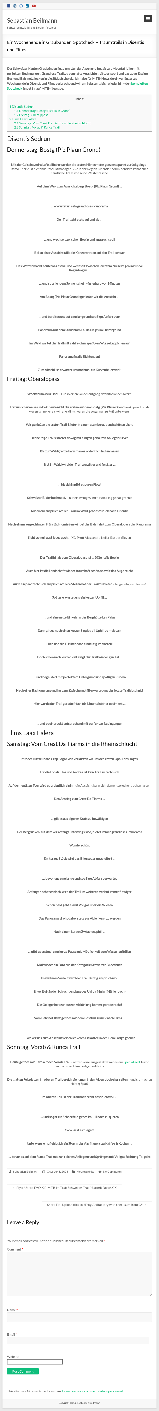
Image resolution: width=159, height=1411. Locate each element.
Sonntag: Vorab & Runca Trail (37, 127)
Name (12, 1310)
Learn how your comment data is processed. (93, 1391)
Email (12, 1334)
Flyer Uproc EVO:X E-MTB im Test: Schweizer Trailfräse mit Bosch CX (64, 1187)
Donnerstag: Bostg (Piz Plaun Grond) (42, 111)
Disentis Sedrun (21, 106)
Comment (15, 1249)
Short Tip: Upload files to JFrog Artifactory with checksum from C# (97, 1204)
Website (13, 1356)
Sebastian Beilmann (32, 20)
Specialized (132, 1062)
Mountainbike (85, 1171)
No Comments (112, 1171)
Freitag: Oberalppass (31, 115)
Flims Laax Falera (22, 119)
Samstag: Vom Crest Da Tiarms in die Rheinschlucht (52, 123)
